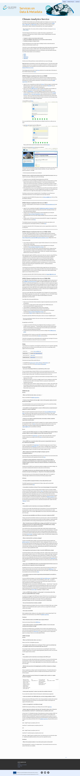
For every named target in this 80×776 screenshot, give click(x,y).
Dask (33, 87)
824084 (37, 774)
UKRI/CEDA (25, 56)
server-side (29, 534)
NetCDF (49, 85)
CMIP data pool (34, 88)
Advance (24, 500)
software (40, 362)
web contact (32, 355)
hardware (46, 362)
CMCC (23, 24)
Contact (77, 1)
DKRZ (53, 23)
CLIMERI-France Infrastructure (30, 281)
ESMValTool (30, 91)
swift (41, 578)
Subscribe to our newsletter (22, 764)
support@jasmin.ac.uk (51, 274)
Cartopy (42, 213)
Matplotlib (37, 213)
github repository (35, 397)
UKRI (33, 24)
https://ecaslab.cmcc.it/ (50, 204)
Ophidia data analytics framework (47, 208)
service (31, 362)
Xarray (42, 84)
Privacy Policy (70, 1)
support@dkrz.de (26, 426)
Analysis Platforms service (27, 67)
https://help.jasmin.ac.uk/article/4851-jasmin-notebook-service (35, 237)
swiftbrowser (47, 578)
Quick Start (35, 435)
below (48, 144)
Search (63, 1)
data (37, 362)
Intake (43, 89)
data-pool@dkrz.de (47, 197)
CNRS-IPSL (27, 24)
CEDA (35, 24)
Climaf (30, 313)
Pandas (33, 213)
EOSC (39, 335)
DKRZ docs (51, 569)
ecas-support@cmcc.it (38, 353)
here (38, 70)
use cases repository (36, 94)
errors (34, 362)
